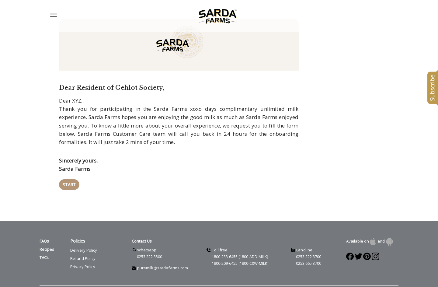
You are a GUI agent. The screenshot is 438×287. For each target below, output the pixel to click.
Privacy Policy (82, 256)
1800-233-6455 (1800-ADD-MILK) (240, 246)
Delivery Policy (83, 240)
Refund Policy (83, 248)
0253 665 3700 (308, 253)
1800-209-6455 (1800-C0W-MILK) (240, 253)
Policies (77, 231)
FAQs (44, 231)
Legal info (67, 284)
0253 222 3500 (149, 246)
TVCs (44, 247)
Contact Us (142, 231)
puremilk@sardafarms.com (162, 258)
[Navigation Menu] (53, 15)
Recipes (47, 239)
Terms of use (48, 284)
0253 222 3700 (308, 246)
